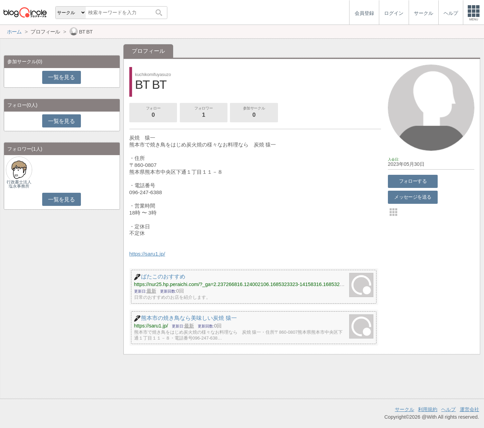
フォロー (153, 112)
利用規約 (427, 409)
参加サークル (254, 112)
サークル (404, 409)
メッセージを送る (412, 197)
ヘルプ (448, 409)
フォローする (413, 181)
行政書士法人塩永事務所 (19, 184)
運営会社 (469, 409)
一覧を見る (61, 77)
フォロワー (204, 112)
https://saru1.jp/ (147, 254)
